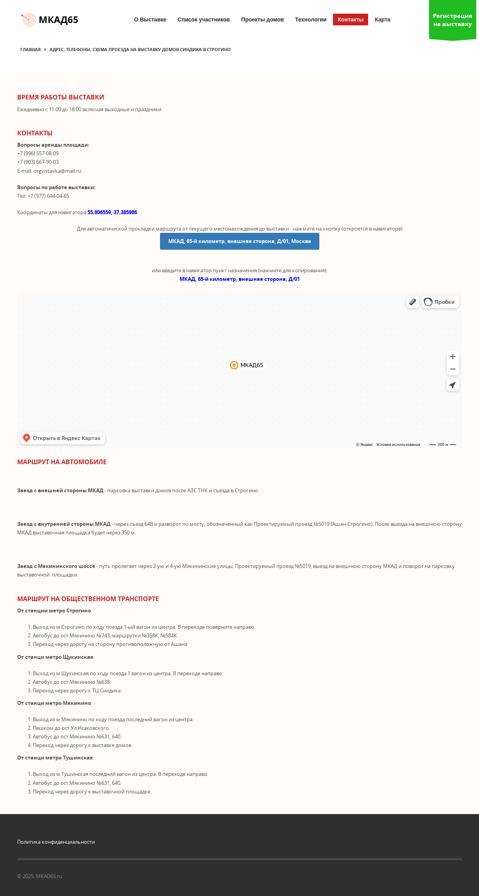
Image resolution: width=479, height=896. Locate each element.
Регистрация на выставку (452, 25)
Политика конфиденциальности (56, 841)
